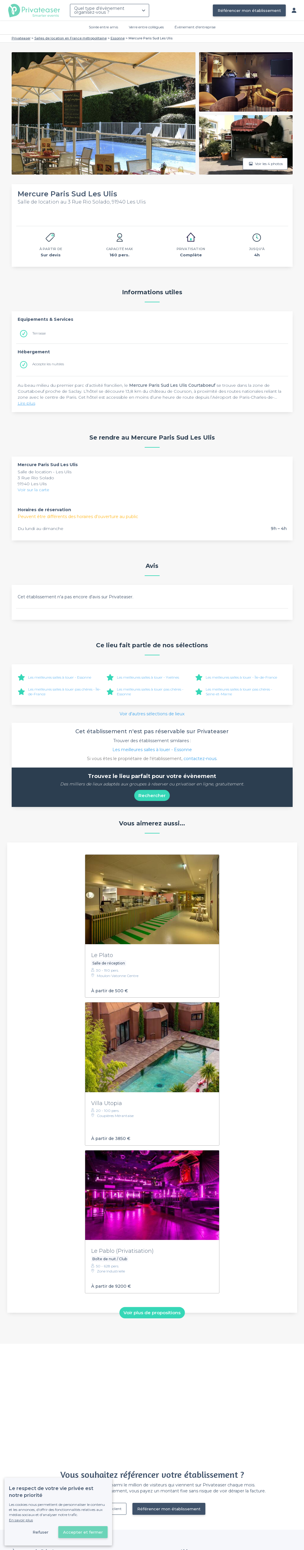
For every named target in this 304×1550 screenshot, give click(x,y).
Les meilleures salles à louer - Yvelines (148, 677)
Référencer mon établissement (249, 10)
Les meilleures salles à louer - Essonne (59, 677)
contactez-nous (200, 758)
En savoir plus (21, 1520)
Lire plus (26, 403)
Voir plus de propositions (152, 1312)
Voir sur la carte (33, 489)
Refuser (40, 1532)
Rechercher (152, 795)
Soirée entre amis (103, 27)
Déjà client (113, 1508)
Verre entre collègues (146, 27)
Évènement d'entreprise (195, 27)
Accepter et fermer (83, 1532)
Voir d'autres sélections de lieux (152, 714)
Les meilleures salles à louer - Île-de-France (241, 677)
